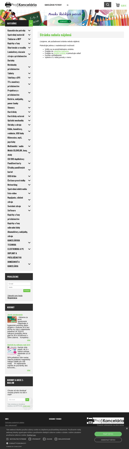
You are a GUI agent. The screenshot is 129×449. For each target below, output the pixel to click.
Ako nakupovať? (11, 425)
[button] (44, 443)
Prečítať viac (31, 435)
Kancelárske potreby (53, 4)
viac (28, 340)
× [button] (127, 429)
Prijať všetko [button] (108, 434)
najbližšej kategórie (61, 51)
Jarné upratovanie (15, 315)
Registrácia (12, 298)
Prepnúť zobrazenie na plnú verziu (110, 425)
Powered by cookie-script (14, 446)
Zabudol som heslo (15, 296)
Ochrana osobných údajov (14, 422)
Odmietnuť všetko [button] (108, 440)
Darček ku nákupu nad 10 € (18, 345)
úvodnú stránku (60, 53)
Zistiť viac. (26, 406)
